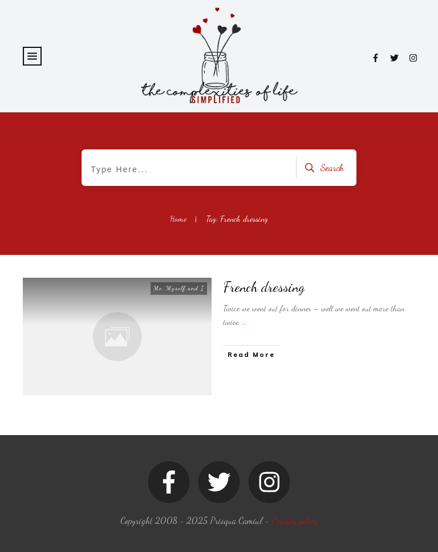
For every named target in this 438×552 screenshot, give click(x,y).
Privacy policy (294, 520)
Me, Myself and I (178, 288)
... (245, 322)
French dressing (264, 287)
